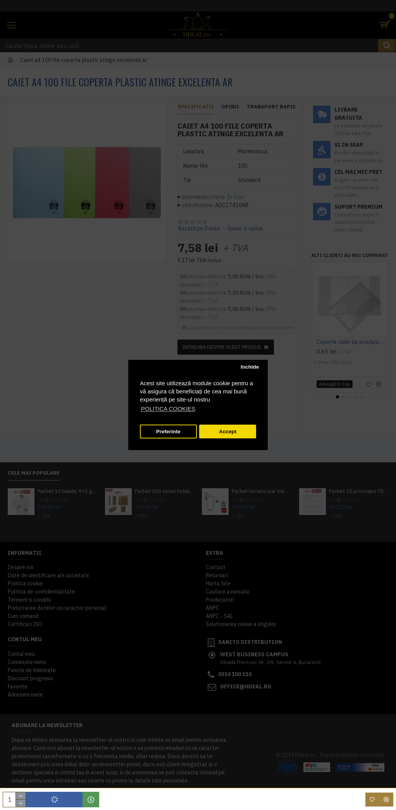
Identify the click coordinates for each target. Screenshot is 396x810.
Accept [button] (227, 431)
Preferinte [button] (168, 431)
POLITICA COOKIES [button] (168, 409)
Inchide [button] (250, 367)
